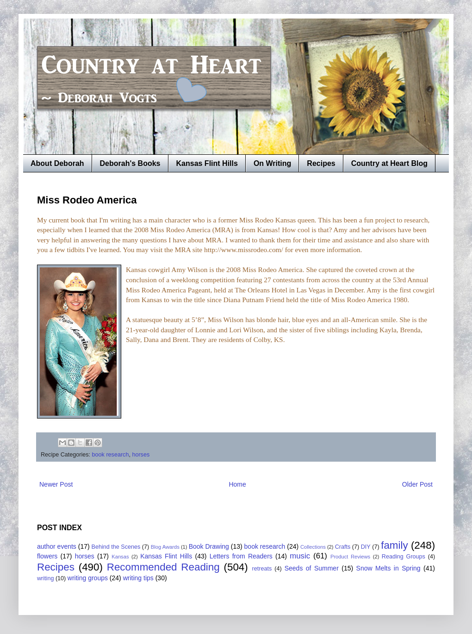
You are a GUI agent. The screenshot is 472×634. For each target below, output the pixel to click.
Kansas (120, 556)
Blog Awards (165, 547)
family (394, 545)
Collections (313, 547)
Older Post (417, 484)
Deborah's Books (130, 163)
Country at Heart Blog (389, 163)
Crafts (343, 547)
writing (45, 578)
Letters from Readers (241, 556)
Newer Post (56, 484)
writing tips (138, 578)
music (300, 556)
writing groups (88, 578)
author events (56, 546)
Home (237, 484)
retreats (262, 568)
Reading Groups (403, 556)
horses (140, 454)
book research (110, 454)
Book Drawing (209, 546)
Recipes (321, 163)
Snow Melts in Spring (388, 568)
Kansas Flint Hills (207, 163)
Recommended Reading (163, 567)
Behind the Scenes (116, 547)
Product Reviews (350, 556)
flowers (47, 556)
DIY (366, 547)
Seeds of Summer (312, 568)
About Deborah (57, 163)
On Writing (272, 163)
